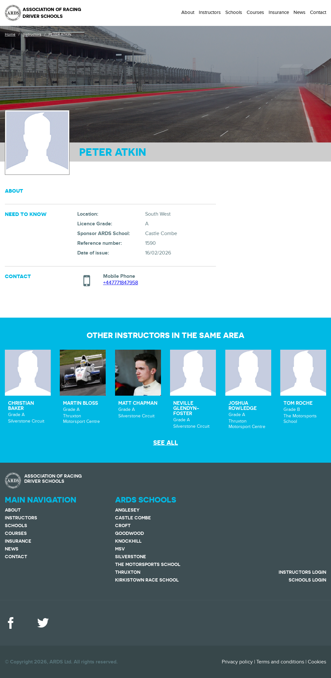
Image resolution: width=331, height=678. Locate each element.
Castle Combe (133, 517)
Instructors (210, 12)
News (299, 12)
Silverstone (130, 556)
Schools (233, 12)
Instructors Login (302, 572)
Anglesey (127, 510)
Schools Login (307, 579)
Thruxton (127, 572)
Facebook (10, 623)
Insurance (279, 12)
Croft (123, 525)
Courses (255, 12)
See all (165, 442)
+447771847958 (120, 282)
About (187, 12)
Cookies (317, 662)
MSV (120, 548)
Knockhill (128, 541)
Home (10, 34)
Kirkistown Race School (147, 579)
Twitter (43, 623)
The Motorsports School (147, 564)
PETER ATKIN (59, 34)
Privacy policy (237, 662)
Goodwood (129, 533)
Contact (318, 12)
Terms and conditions (280, 662)
